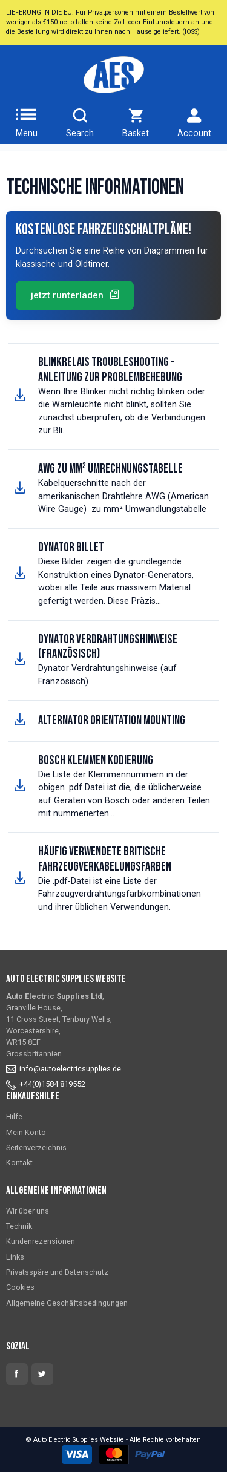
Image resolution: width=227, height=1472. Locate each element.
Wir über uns (27, 1210)
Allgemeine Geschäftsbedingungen (67, 1302)
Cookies (20, 1287)
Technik (19, 1226)
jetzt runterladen (75, 295)
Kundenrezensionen (40, 1241)
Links (15, 1256)
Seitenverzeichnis (36, 1147)
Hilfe (14, 1116)
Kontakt (19, 1162)
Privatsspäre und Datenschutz (57, 1272)
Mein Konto (26, 1132)
